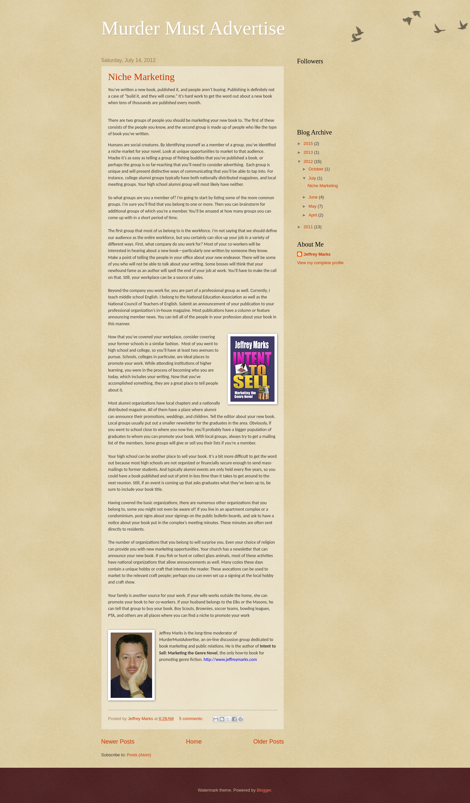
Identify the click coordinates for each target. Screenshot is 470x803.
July (312, 178)
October (316, 169)
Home (194, 741)
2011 (309, 226)
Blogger (264, 790)
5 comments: (191, 718)
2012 (309, 161)
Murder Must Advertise (193, 28)
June (313, 197)
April (313, 215)
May (313, 206)
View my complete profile (320, 262)
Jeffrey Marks (317, 254)
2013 (309, 152)
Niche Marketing (141, 76)
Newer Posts (117, 741)
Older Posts (268, 741)
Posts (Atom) (139, 754)
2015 (309, 143)
